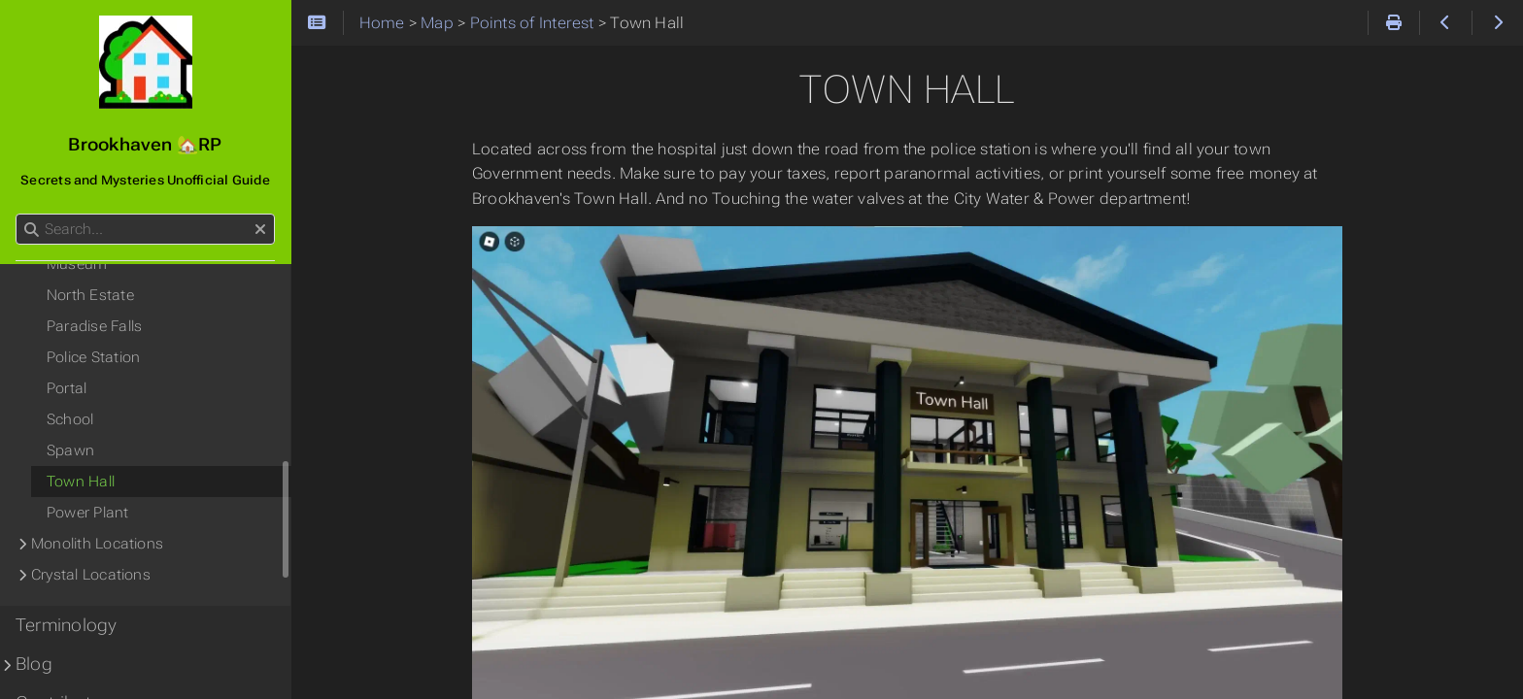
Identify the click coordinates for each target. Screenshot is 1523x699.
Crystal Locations (91, 574)
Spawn (70, 450)
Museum (77, 264)
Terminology (67, 625)
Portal (66, 388)
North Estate (90, 295)
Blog (34, 664)
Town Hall (81, 481)
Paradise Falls (94, 326)
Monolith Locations (97, 543)
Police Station (93, 357)
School (70, 419)
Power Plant (88, 512)
